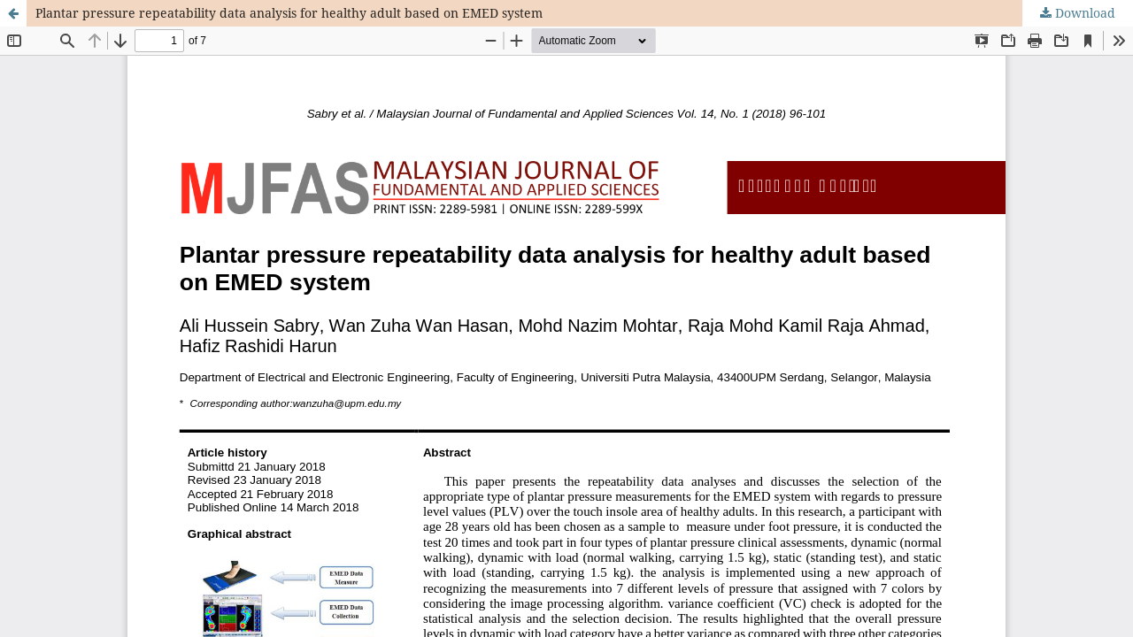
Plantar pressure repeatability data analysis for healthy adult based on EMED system (289, 12)
